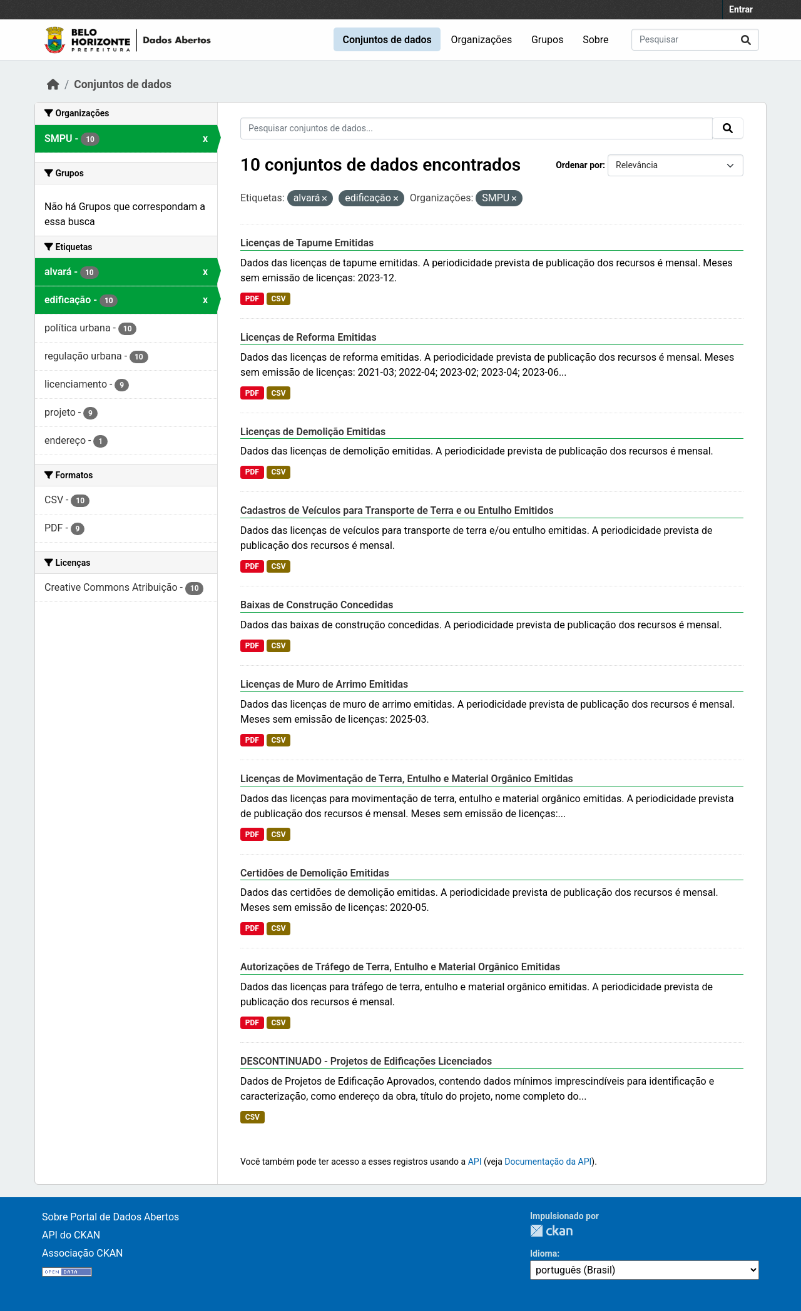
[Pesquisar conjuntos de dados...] (695, 40)
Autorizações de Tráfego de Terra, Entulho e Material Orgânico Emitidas (400, 967)
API (475, 1162)
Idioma (543, 1253)
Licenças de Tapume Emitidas (307, 243)
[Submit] (746, 40)
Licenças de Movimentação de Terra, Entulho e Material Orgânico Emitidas (406, 779)
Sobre (595, 40)
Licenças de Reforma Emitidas (308, 337)
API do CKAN (71, 1235)
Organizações (482, 40)
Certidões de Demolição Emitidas (314, 873)
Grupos (547, 40)
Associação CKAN (82, 1253)
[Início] (53, 84)
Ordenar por (579, 165)
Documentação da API (547, 1162)
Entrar (741, 9)
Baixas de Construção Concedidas (317, 605)
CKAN (551, 1230)
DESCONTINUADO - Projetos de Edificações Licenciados (366, 1061)
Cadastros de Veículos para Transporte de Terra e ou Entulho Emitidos (397, 510)
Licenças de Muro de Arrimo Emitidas (324, 684)
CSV (278, 298)
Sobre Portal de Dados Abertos (110, 1217)
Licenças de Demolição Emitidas (312, 432)
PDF (252, 298)
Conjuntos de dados (386, 40)
